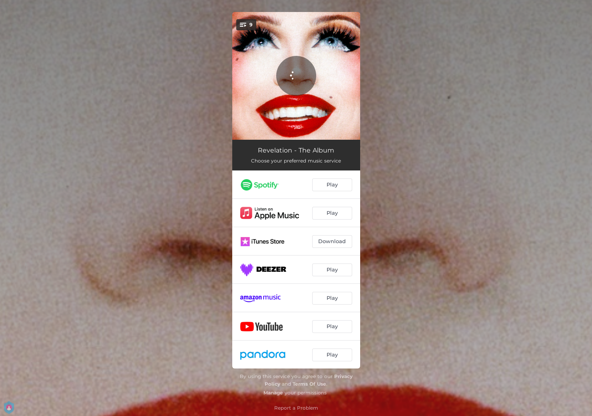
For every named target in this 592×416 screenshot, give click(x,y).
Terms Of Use (309, 384)
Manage (273, 393)
